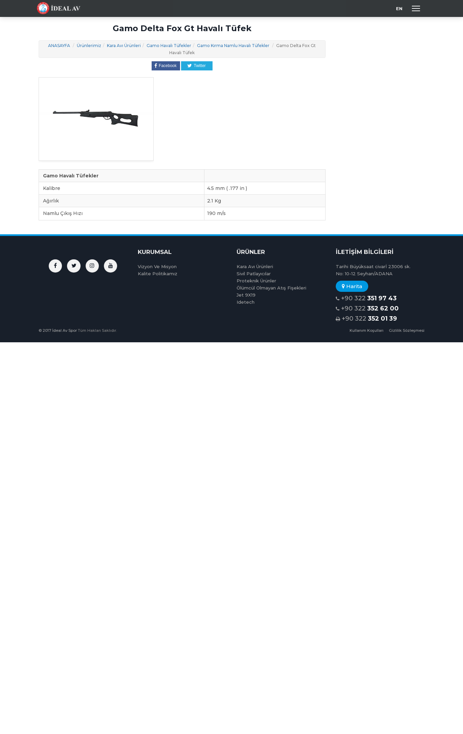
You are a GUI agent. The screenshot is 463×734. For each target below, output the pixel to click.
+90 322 (366, 298)
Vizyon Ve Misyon (157, 266)
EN (399, 8)
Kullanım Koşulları (366, 330)
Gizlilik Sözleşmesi (406, 330)
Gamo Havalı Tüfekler (169, 45)
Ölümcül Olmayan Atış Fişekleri (271, 287)
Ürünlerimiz (89, 45)
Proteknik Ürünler (256, 280)
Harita (352, 286)
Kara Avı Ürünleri (124, 45)
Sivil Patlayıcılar (254, 273)
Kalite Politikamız (157, 273)
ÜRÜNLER (251, 252)
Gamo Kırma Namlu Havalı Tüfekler (233, 45)
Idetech (246, 302)
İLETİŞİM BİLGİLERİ (365, 252)
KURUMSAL (155, 252)
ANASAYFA (59, 45)
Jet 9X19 (246, 295)
